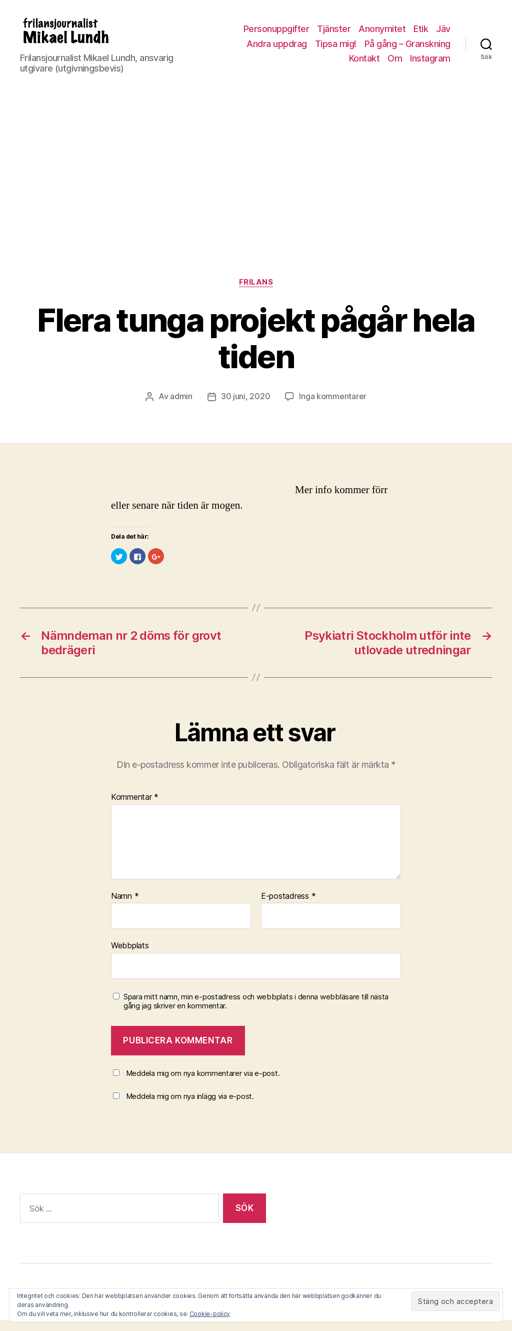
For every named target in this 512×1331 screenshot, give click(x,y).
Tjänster (333, 35)
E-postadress (288, 907)
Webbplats (130, 956)
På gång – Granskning (407, 49)
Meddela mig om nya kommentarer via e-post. (203, 1084)
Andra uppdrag (276, 49)
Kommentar (134, 808)
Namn (124, 907)
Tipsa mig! (335, 49)
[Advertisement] (256, 214)
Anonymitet (382, 35)
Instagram (430, 64)
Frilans (256, 293)
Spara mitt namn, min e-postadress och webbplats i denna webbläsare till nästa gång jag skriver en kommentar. (256, 1012)
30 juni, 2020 (245, 408)
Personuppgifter (277, 35)
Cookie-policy (210, 1313)
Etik (421, 35)
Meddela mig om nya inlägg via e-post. (190, 1107)
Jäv (443, 35)
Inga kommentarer (332, 408)
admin (181, 408)
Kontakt (364, 64)
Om (395, 64)
